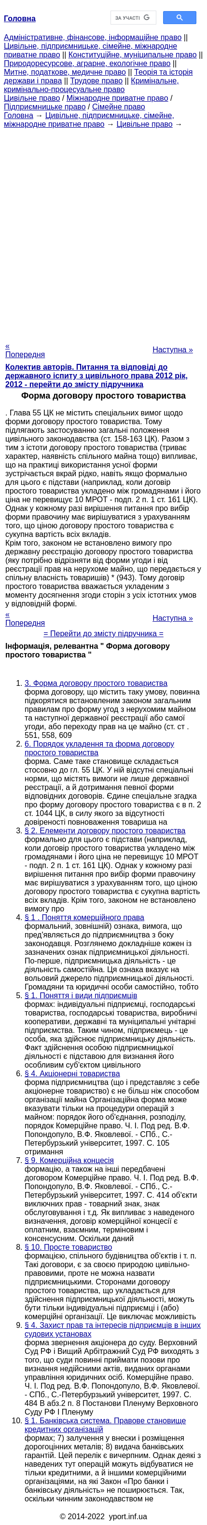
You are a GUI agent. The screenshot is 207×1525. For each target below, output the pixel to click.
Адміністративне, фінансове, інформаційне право (92, 37)
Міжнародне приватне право (117, 98)
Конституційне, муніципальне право (133, 55)
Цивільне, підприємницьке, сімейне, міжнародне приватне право (89, 119)
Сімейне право (118, 107)
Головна (18, 115)
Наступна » (172, 350)
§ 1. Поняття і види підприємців (81, 995)
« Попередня (25, 350)
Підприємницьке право (45, 107)
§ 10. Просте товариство (68, 1247)
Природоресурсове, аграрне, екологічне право (87, 63)
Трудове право (96, 81)
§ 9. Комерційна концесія (69, 1160)
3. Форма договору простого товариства (96, 683)
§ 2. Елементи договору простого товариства (105, 831)
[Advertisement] (103, 232)
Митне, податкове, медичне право (65, 72)
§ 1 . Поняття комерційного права (84, 917)
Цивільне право (32, 98)
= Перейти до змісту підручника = (103, 633)
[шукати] (132, 17)
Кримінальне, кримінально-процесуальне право (91, 85)
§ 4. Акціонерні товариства (72, 1074)
